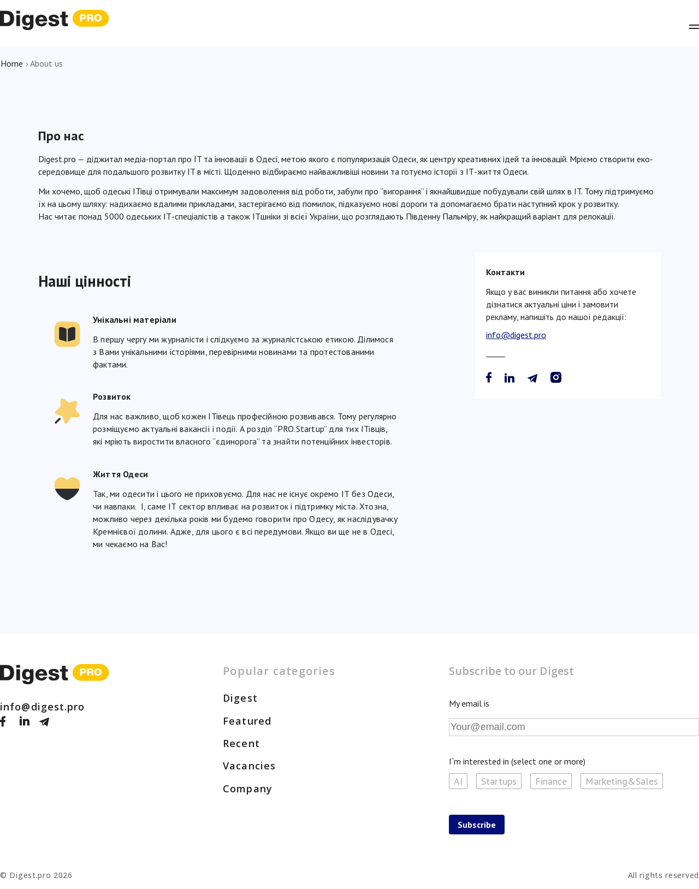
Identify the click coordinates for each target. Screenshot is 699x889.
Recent (241, 743)
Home (12, 63)
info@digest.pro (516, 334)
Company (248, 788)
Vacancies (249, 765)
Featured (247, 720)
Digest (240, 697)
